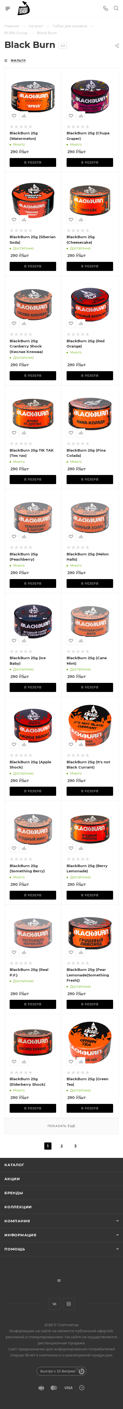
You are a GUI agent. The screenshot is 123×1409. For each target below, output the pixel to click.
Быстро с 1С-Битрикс (58, 1371)
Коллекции (18, 1207)
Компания (17, 1221)
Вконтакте (55, 1304)
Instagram (69, 1304)
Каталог (14, 1165)
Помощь (14, 1249)
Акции (12, 1179)
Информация (20, 1235)
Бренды (13, 1193)
